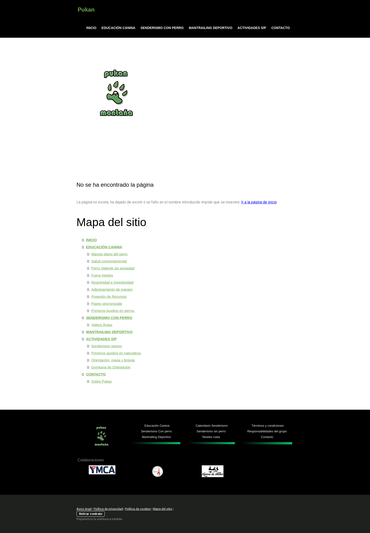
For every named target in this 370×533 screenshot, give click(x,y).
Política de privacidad (108, 509)
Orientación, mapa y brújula (113, 360)
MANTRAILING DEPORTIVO (210, 28)
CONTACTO (280, 28)
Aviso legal (84, 509)
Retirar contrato (90, 514)
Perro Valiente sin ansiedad (112, 268)
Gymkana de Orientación (110, 367)
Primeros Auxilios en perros (113, 311)
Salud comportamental (109, 261)
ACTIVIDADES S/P (252, 28)
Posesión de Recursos (109, 296)
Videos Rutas (101, 325)
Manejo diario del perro (109, 254)
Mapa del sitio (162, 509)
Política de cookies (138, 509)
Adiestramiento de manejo (111, 289)
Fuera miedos (102, 275)
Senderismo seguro (106, 346)
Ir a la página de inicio (259, 202)
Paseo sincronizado (106, 304)
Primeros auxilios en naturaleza (116, 353)
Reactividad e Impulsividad (112, 282)
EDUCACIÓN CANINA (118, 28)
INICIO (91, 28)
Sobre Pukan (101, 381)
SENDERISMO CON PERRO (162, 28)
